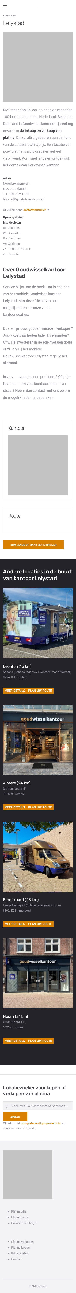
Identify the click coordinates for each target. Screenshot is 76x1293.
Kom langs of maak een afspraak (33, 544)
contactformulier (34, 210)
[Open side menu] (5, 7)
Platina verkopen (22, 1242)
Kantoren (9, 15)
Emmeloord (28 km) (21, 899)
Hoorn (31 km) (15, 1016)
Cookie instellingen (24, 1223)
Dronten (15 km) (17, 666)
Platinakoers (19, 1217)
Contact (16, 1259)
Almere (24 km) (16, 783)
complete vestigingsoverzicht (41, 1123)
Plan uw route (40, 691)
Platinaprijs (18, 1211)
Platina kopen (20, 1248)
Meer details (15, 691)
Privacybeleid (20, 1253)
